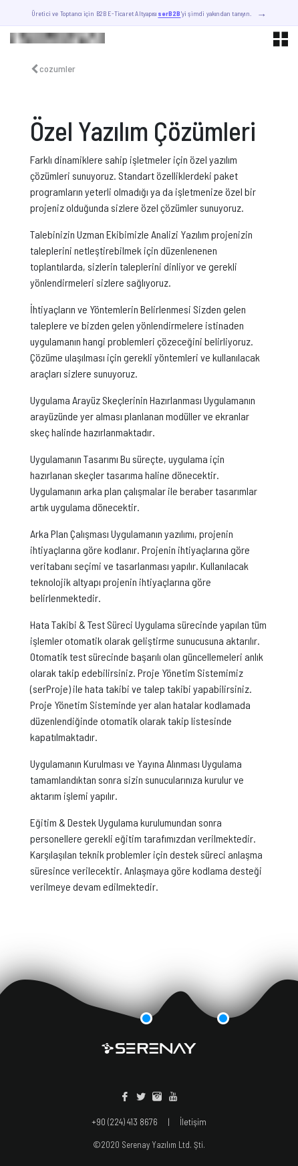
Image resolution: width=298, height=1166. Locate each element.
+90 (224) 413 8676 (125, 1121)
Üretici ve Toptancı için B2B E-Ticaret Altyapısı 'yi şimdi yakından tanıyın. (149, 14)
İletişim (193, 1121)
